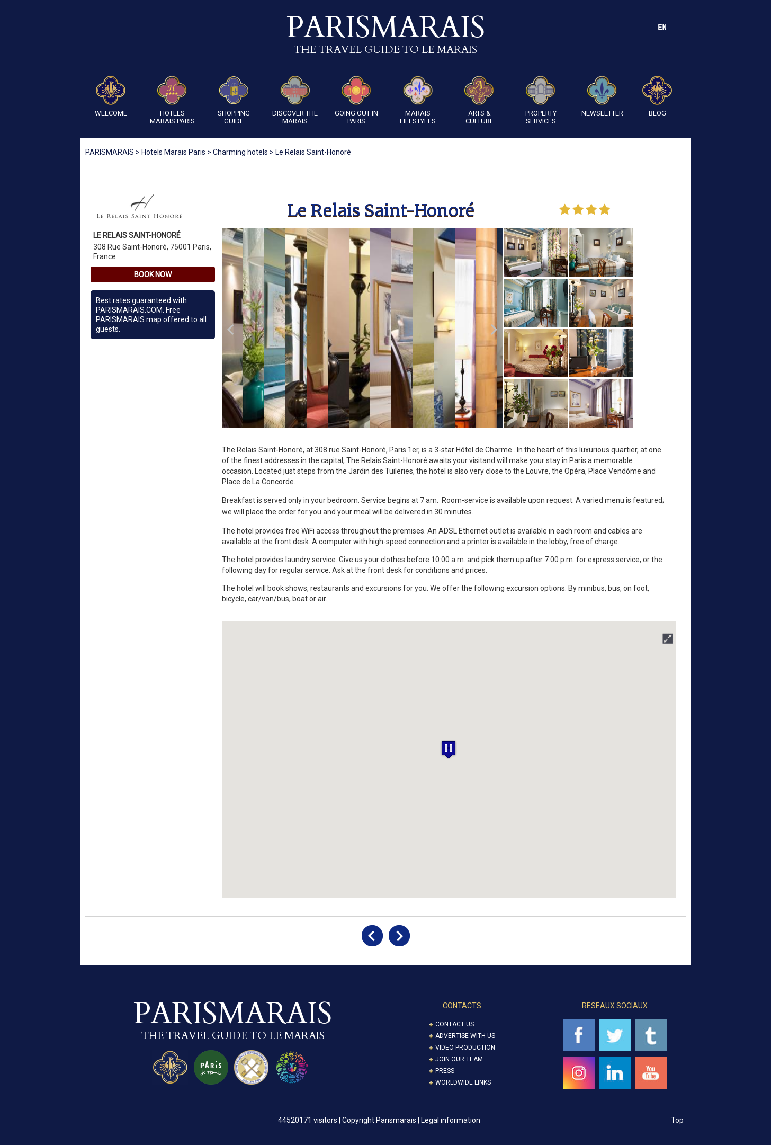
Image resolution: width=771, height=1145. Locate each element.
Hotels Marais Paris (172, 100)
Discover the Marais (295, 100)
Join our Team (459, 1059)
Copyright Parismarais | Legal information (411, 1120)
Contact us (454, 1024)
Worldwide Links (463, 1082)
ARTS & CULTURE (479, 100)
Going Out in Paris (356, 100)
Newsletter (602, 96)
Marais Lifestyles (418, 100)
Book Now (153, 274)
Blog (657, 96)
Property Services (541, 100)
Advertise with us (465, 1036)
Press (444, 1071)
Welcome (111, 96)
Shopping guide (234, 100)
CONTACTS (462, 1005)
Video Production (465, 1047)
